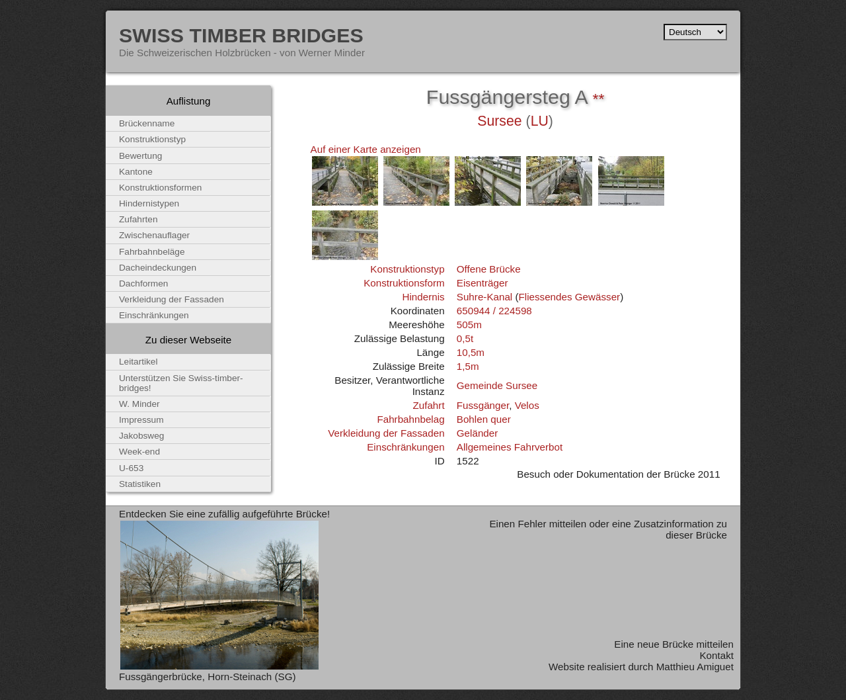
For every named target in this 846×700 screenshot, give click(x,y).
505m (469, 324)
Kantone (136, 172)
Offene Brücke (489, 269)
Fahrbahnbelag (410, 419)
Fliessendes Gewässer (570, 296)
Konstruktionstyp (407, 269)
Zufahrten (138, 219)
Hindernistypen (149, 203)
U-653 (131, 468)
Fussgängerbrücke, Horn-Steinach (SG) (207, 676)
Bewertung (140, 156)
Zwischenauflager (154, 235)
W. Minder (139, 404)
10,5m (470, 352)
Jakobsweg (141, 436)
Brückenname (146, 123)
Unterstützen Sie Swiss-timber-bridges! (181, 383)
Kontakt (716, 655)
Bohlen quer (484, 419)
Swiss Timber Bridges (241, 35)
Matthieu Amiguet (695, 666)
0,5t (465, 338)
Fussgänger (483, 405)
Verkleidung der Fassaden (386, 433)
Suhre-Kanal (484, 296)
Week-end (139, 452)
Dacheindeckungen (157, 268)
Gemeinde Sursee (497, 385)
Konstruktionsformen (160, 188)
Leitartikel (138, 362)
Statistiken (140, 484)
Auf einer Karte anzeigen (366, 149)
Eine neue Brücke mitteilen (674, 644)
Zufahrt (428, 405)
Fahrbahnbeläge (152, 252)
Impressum (141, 420)
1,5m (468, 366)
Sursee (499, 121)
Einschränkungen (405, 447)
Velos (527, 405)
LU (540, 121)
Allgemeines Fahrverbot (509, 447)
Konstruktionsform (404, 282)
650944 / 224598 (494, 310)
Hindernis (423, 296)
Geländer (477, 433)
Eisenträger (482, 282)
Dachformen (143, 283)
